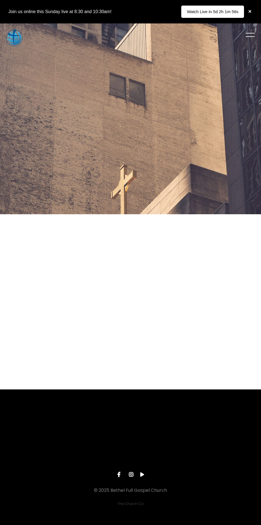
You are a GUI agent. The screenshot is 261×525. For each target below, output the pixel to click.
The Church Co (130, 503)
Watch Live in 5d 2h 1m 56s (212, 11)
